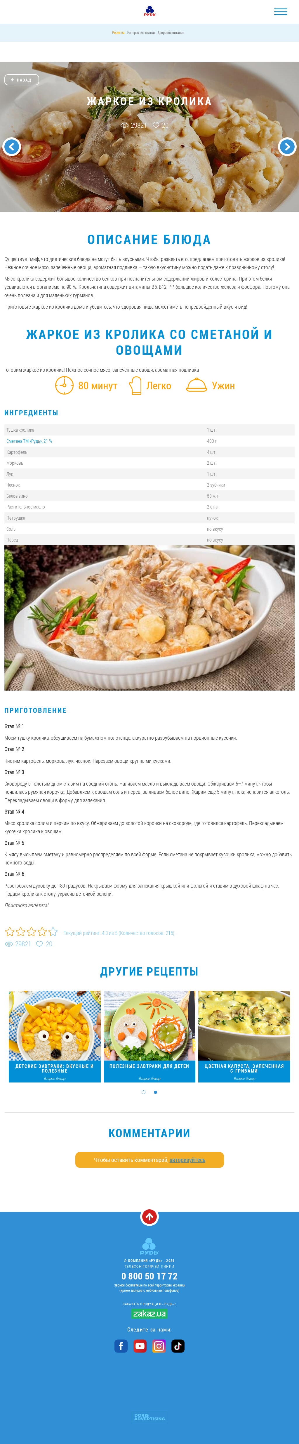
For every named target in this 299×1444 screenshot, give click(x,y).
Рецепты (118, 32)
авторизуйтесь (187, 1159)
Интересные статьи (141, 32)
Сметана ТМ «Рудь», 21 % (29, 441)
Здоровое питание (171, 32)
